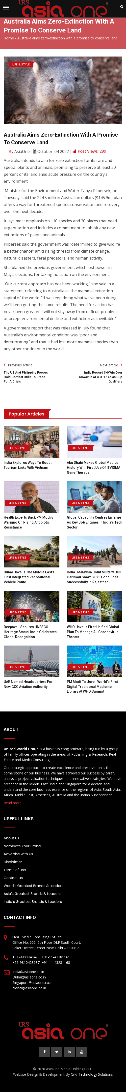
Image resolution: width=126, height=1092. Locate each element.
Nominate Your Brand (22, 846)
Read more (13, 802)
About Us (11, 838)
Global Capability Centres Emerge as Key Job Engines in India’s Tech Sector (94, 522)
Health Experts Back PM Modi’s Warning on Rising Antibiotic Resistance (28, 522)
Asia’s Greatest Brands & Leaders (32, 893)
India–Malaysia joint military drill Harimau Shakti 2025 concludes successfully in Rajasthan (94, 577)
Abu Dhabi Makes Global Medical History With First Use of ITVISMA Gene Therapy (93, 467)
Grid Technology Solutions (92, 1074)
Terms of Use (15, 869)
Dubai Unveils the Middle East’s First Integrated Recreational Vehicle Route (29, 577)
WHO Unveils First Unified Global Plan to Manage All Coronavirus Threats (93, 632)
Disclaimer (13, 861)
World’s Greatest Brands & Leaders (33, 885)
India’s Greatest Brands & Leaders (33, 901)
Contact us (13, 877)
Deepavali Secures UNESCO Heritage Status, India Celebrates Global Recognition (30, 632)
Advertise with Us (18, 854)
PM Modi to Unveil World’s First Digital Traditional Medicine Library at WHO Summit (92, 686)
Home (9, 38)
